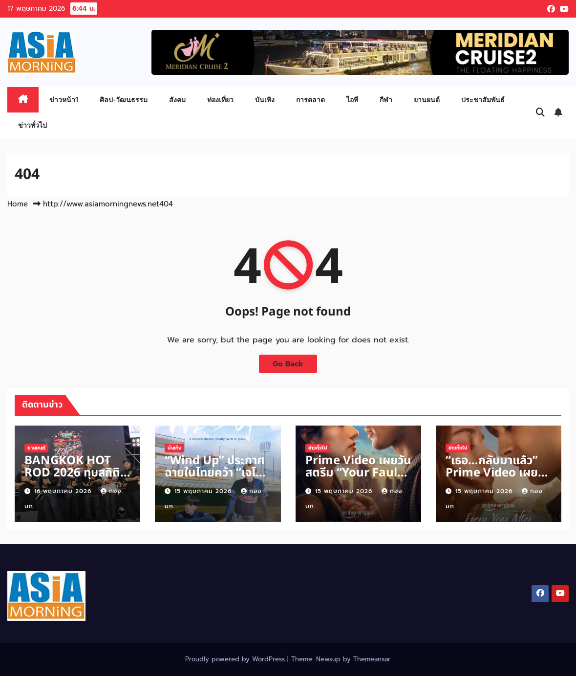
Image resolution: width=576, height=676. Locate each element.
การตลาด (310, 99)
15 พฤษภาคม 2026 (204, 491)
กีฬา (386, 99)
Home (17, 204)
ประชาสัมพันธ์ (483, 99)
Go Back (288, 363)
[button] (540, 112)
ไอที (352, 99)
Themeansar (371, 659)
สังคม (177, 99)
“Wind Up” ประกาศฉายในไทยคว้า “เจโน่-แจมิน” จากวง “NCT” (216, 479)
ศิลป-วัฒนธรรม (124, 99)
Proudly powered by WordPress (236, 659)
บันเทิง (265, 99)
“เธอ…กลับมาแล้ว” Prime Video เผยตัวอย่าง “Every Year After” (492, 479)
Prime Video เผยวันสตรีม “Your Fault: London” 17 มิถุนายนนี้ (358, 479)
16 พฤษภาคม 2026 (64, 491)
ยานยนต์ (427, 99)
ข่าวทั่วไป (32, 125)
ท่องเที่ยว (220, 99)
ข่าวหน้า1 (63, 99)
